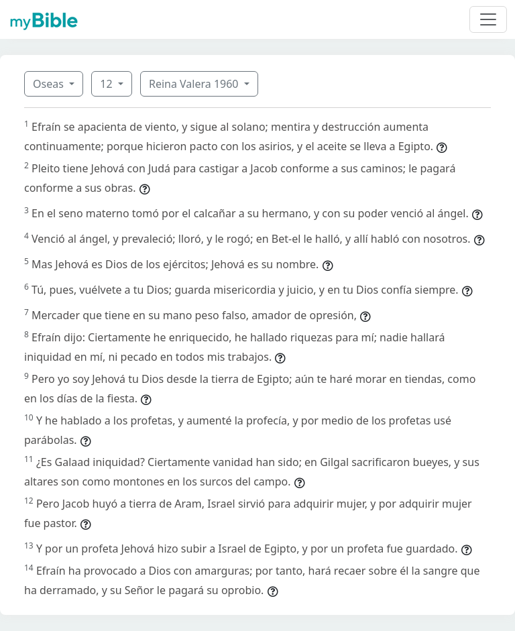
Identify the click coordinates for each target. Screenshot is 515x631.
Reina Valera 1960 (195, 83)
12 (107, 83)
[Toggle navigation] (488, 19)
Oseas (49, 83)
